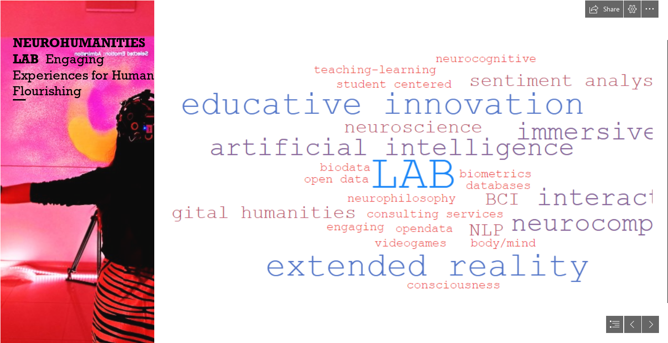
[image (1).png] (77, 171)
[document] (334, 171)
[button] (604, 9)
